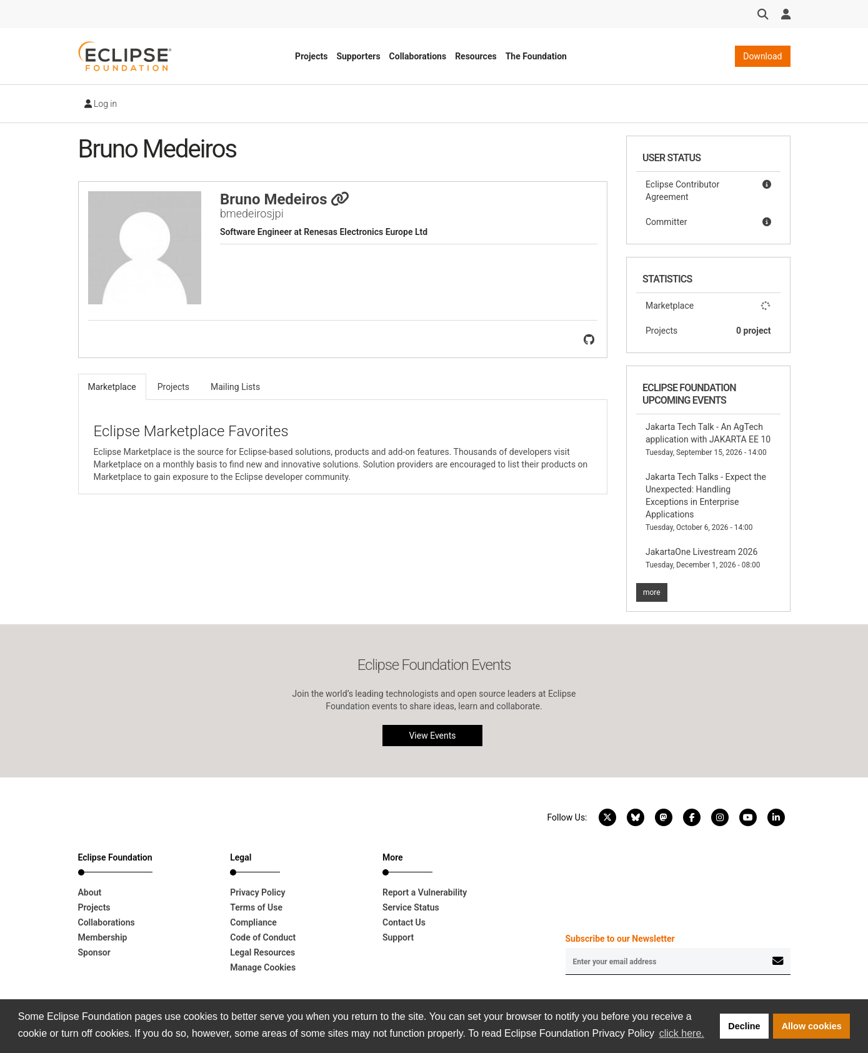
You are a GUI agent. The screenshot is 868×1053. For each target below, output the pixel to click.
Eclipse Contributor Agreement (708, 190)
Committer (708, 222)
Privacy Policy (257, 892)
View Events (432, 736)
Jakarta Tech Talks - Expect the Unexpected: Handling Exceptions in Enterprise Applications (706, 502)
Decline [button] (744, 1026)
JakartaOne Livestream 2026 (703, 558)
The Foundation (536, 56)
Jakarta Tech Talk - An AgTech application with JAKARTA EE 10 (708, 439)
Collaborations (418, 56)
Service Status (410, 907)
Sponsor (94, 952)
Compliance (253, 922)
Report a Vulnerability (424, 892)
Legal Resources (262, 952)
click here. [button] (681, 1033)
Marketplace (708, 305)
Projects (311, 56)
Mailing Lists (235, 387)
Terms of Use (256, 907)
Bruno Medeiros (285, 199)
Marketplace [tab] (112, 387)
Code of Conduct (263, 937)
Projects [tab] (173, 387)
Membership (102, 937)
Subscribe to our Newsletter (620, 939)
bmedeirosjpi (252, 213)
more (652, 592)
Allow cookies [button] (812, 1026)
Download (762, 56)
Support (398, 937)
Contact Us (404, 922)
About (90, 892)
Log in (100, 104)
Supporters (358, 56)
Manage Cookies (263, 967)
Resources (476, 56)
